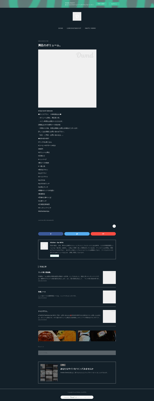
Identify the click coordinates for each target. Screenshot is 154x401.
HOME (60, 28)
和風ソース (42, 292)
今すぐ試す (101, 4)
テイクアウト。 (43, 311)
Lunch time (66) (42, 220)
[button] (60, 28)
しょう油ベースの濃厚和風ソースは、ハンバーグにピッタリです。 (57, 296)
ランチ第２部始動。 (45, 272)
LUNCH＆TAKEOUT (74, 28)
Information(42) (50, 220)
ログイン (114, 4)
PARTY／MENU (90, 28)
